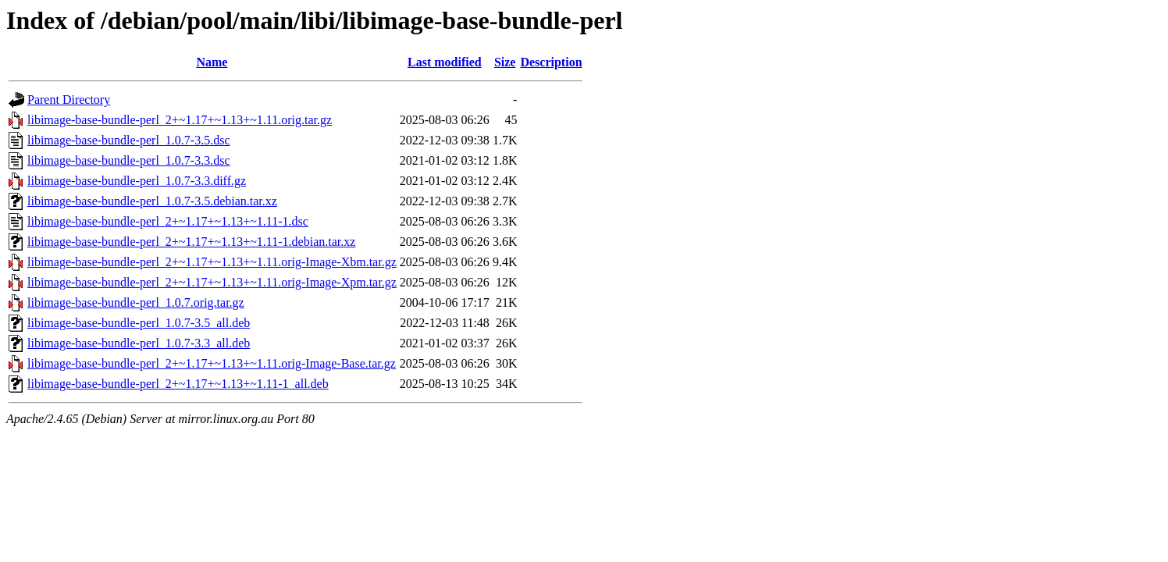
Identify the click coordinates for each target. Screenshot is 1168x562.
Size (505, 62)
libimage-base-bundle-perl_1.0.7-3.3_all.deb (138, 343)
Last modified (445, 62)
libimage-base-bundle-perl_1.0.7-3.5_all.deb (138, 322)
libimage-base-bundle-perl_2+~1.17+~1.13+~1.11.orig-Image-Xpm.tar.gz (212, 282)
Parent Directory (68, 99)
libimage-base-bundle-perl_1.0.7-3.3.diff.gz (136, 180)
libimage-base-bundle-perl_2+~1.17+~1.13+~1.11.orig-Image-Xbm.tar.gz (212, 262)
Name (211, 62)
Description (551, 62)
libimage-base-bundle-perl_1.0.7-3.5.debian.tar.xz (152, 201)
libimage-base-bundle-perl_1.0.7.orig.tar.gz (135, 302)
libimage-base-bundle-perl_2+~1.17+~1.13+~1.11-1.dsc (167, 221)
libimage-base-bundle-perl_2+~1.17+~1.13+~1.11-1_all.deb (178, 383)
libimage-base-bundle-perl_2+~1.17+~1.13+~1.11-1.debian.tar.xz (191, 241)
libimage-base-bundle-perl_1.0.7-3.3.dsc (128, 160)
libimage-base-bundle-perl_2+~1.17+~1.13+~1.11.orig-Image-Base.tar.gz (211, 363)
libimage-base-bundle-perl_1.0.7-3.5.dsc (128, 140)
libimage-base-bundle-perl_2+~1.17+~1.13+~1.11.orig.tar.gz (179, 119)
